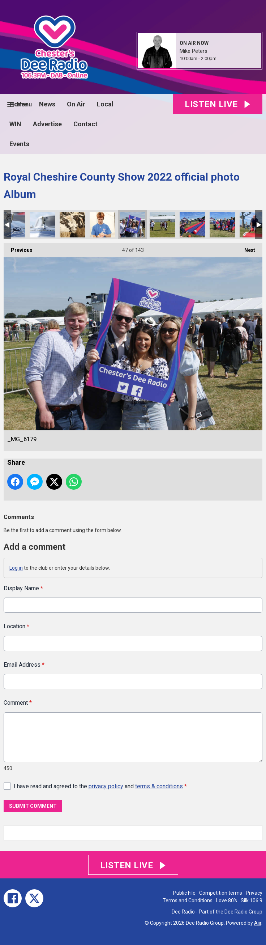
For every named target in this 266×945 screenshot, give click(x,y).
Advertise (47, 124)
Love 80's (226, 900)
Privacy (254, 893)
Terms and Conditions (188, 900)
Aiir (257, 923)
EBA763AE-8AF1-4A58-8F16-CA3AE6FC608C (252, 224)
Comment (18, 702)
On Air (76, 104)
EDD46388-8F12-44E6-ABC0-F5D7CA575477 (222, 224)
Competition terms (220, 893)
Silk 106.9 (251, 900)
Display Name (23, 588)
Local (105, 104)
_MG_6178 (162, 224)
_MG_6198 (102, 224)
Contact (85, 124)
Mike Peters (193, 51)
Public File (184, 893)
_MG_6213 (42, 224)
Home (18, 104)
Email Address (24, 664)
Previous (18, 248)
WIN (15, 124)
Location (16, 626)
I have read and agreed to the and (100, 786)
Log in (16, 568)
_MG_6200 (72, 224)
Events (19, 144)
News (47, 104)
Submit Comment (33, 806)
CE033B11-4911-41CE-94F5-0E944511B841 (192, 224)
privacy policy (106, 786)
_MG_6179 (132, 224)
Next (246, 248)
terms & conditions (159, 786)
